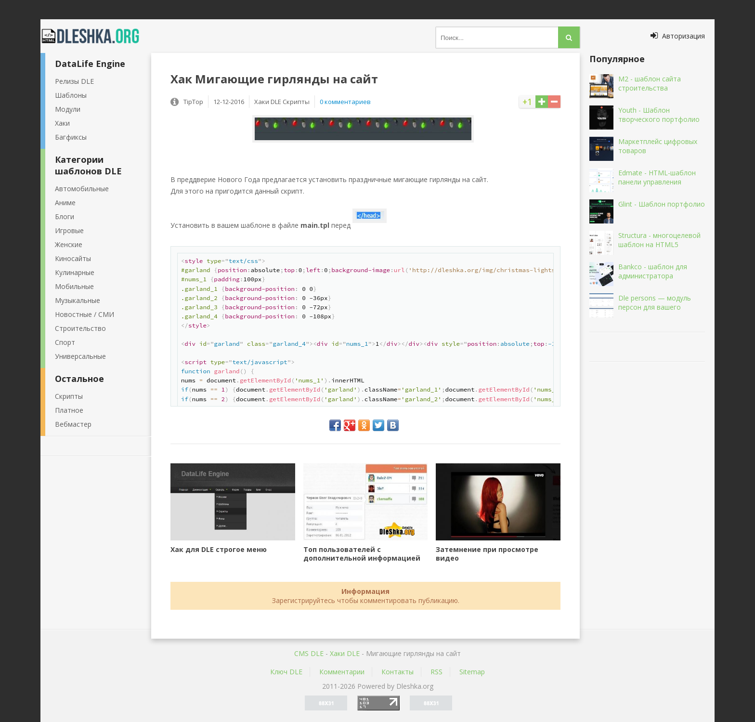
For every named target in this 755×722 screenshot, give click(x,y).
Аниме (65, 202)
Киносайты (73, 258)
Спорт (65, 342)
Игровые (69, 230)
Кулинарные (74, 272)
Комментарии (341, 671)
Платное (69, 410)
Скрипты (69, 396)
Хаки (62, 123)
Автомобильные (82, 188)
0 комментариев (345, 101)
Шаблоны (71, 95)
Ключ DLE (286, 671)
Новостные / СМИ (84, 314)
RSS (436, 671)
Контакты (397, 671)
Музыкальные (77, 300)
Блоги (64, 216)
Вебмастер (73, 424)
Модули (67, 109)
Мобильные (74, 286)
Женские (68, 244)
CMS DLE (309, 653)
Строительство (80, 328)
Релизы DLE (74, 81)
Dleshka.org (95, 36)
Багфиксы (71, 137)
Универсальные (80, 356)
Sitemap (472, 671)
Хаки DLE (345, 653)
